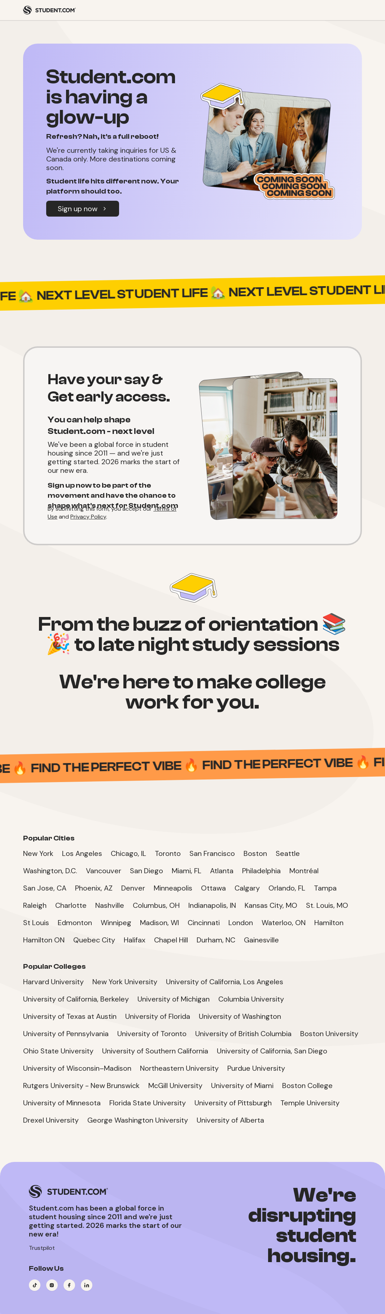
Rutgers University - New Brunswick (81, 1085)
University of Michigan (173, 999)
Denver (133, 888)
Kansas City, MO (271, 905)
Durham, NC (216, 940)
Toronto (168, 853)
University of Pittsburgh (233, 1102)
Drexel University (51, 1120)
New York (38, 853)
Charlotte (71, 905)
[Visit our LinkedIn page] (86, 1285)
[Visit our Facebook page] (69, 1285)
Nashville (109, 905)
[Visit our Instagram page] (52, 1285)
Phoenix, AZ (94, 888)
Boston (255, 853)
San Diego (146, 870)
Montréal (304, 870)
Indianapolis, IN (212, 905)
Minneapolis (173, 888)
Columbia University (251, 999)
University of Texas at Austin (70, 1016)
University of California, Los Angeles (224, 981)
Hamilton (329, 922)
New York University (124, 981)
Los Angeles (82, 853)
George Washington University (137, 1120)
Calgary (247, 888)
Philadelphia (261, 870)
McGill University (175, 1085)
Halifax (134, 940)
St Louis (36, 922)
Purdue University (256, 1068)
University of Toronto (152, 1033)
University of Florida (157, 1016)
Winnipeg (116, 922)
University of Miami (242, 1085)
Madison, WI (159, 922)
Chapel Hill (171, 940)
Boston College (307, 1085)
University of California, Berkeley (76, 999)
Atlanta (221, 870)
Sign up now (83, 208)
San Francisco (212, 853)
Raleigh (35, 905)
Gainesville (261, 940)
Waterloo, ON (284, 922)
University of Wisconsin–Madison (77, 1068)
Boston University (329, 1033)
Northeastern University (179, 1068)
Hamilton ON (44, 940)
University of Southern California (155, 1051)
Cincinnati (204, 922)
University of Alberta (230, 1120)
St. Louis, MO (327, 905)
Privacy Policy (88, 516)
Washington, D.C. (50, 870)
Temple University (310, 1102)
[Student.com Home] (49, 10)
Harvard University (53, 981)
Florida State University (147, 1102)
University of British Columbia (243, 1033)
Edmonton (75, 922)
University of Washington (240, 1016)
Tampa (325, 888)
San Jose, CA (44, 888)
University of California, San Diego (272, 1051)
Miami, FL (186, 870)
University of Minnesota (62, 1102)
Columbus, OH (156, 905)
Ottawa (213, 888)
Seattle (288, 853)
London (240, 922)
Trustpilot (42, 1248)
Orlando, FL (286, 888)
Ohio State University (58, 1051)
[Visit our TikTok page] (34, 1285)
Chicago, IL (128, 853)
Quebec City (94, 940)
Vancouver (103, 870)
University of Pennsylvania (66, 1033)
